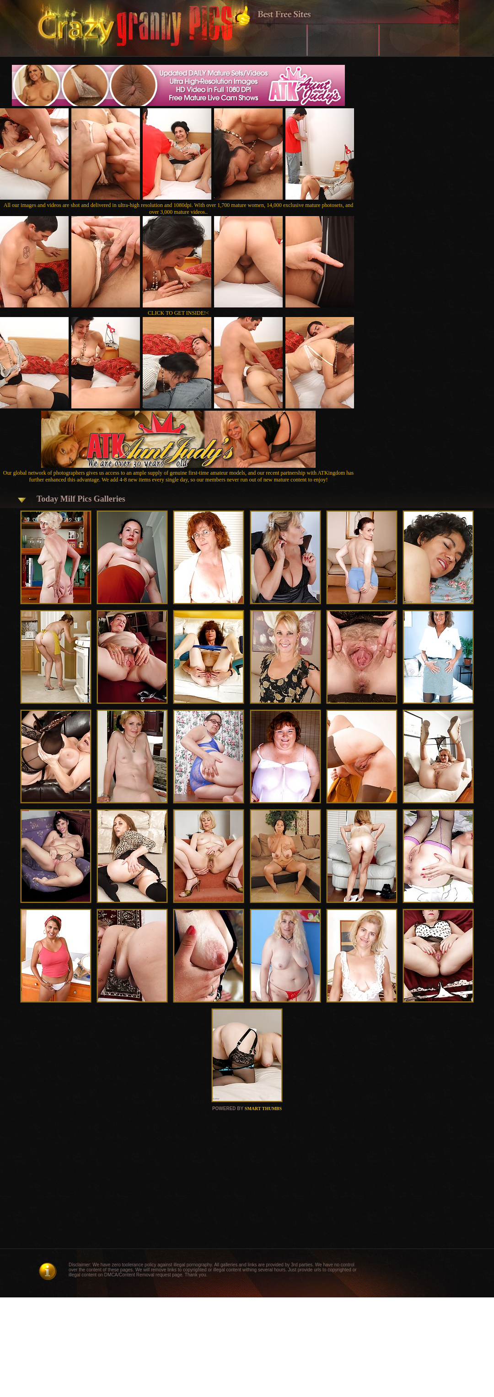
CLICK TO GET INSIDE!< (178, 313)
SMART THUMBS (263, 1108)
